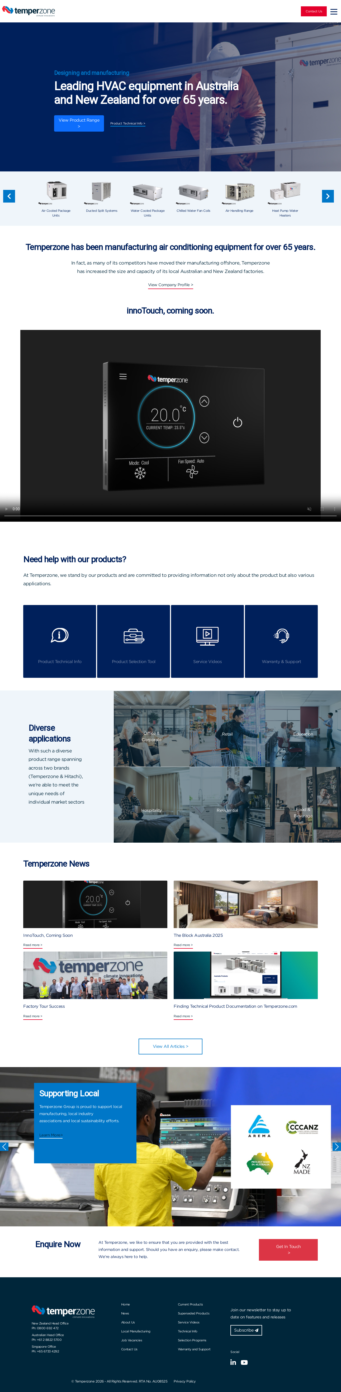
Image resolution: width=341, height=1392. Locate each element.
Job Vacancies (131, 1340)
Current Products (190, 1304)
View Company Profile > (170, 284)
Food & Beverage (303, 812)
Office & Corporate (152, 736)
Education (303, 734)
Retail (227, 734)
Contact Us (314, 11)
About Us (128, 1322)
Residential (227, 810)
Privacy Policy (185, 1381)
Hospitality (151, 810)
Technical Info (187, 1331)
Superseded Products (194, 1313)
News (125, 1313)
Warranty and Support (194, 1349)
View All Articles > (170, 1046)
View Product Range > (79, 123)
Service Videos (189, 1322)
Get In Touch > (288, 1249)
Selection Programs (192, 1340)
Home (125, 1304)
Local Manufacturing (135, 1331)
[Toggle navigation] (334, 11)
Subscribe (246, 1330)
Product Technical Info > (127, 123)
